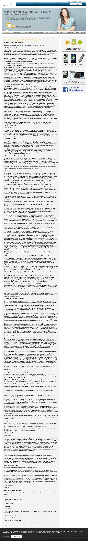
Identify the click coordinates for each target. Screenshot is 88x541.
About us (49, 4)
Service (43, 4)
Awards (60, 4)
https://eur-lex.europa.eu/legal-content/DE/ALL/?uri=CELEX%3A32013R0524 (33, 479)
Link (27, 73)
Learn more (6, 536)
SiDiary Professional (80, 32)
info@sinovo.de (12, 508)
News (39, 4)
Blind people (60, 32)
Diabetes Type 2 (28, 32)
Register (68, 1)
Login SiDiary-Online (76, 1)
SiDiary (22, 4)
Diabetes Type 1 (17, 32)
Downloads (33, 4)
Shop (27, 4)
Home (18, 4)
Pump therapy (70, 32)
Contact (55, 4)
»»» (37, 19)
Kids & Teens (49, 32)
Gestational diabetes (38, 32)
